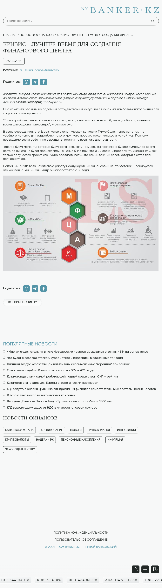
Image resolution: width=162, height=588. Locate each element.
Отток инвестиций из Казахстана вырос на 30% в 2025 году (48, 370)
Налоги (76, 430)
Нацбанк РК (45, 439)
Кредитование (52, 430)
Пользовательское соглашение (81, 539)
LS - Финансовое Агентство (38, 70)
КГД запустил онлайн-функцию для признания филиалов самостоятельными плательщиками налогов (79, 389)
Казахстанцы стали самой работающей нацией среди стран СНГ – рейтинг (60, 376)
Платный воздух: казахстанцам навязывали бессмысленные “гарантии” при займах (66, 364)
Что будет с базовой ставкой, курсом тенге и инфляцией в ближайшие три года (63, 358)
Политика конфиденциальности (81, 532)
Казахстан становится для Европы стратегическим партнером (50, 382)
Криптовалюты (17, 439)
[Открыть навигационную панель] (145, 569)
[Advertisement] (81, 322)
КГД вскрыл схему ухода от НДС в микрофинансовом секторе (50, 407)
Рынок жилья (99, 430)
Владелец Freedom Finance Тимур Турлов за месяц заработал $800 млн (57, 401)
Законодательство (20, 449)
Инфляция (115, 439)
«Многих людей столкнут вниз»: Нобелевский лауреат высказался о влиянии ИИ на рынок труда (75, 351)
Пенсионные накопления (80, 439)
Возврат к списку (22, 302)
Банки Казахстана (19, 430)
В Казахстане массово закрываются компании (39, 395)
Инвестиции (126, 430)
